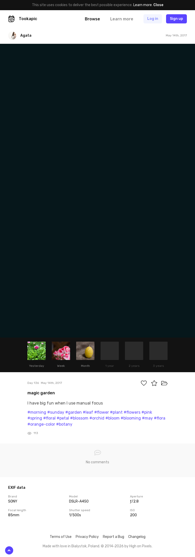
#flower (101, 412)
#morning (36, 412)
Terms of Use (61, 537)
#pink (146, 412)
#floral (49, 418)
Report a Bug (113, 537)
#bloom (112, 418)
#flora (159, 418)
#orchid (96, 418)
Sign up (176, 19)
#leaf (88, 412)
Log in (152, 19)
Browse (92, 19)
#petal (63, 418)
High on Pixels (140, 546)
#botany (64, 424)
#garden (73, 412)
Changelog (136, 537)
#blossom (79, 418)
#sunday (55, 412)
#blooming (131, 418)
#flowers (132, 412)
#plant (116, 412)
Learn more (142, 5)
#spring (34, 418)
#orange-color (41, 424)
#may (147, 418)
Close (158, 5)
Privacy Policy (87, 537)
